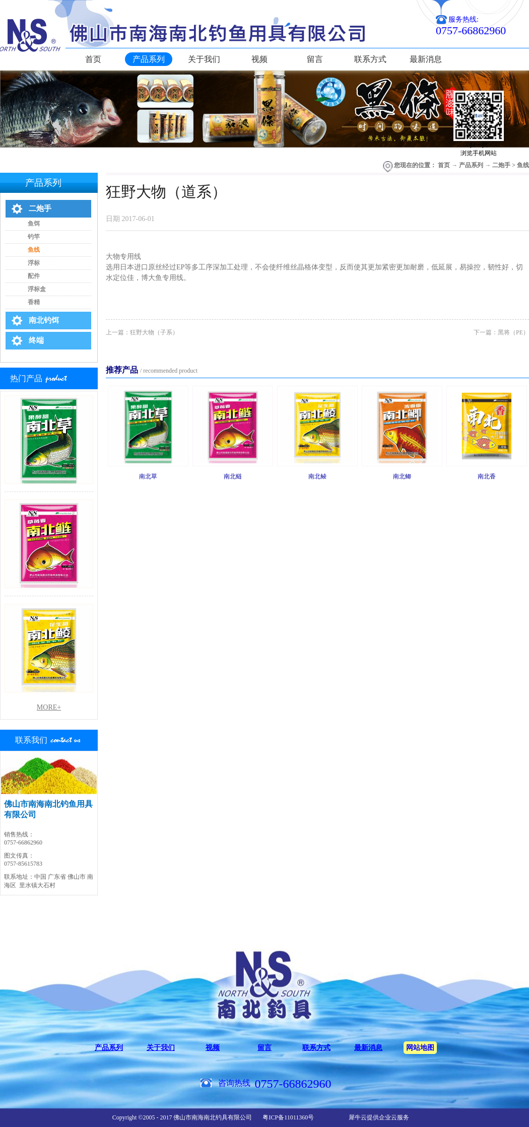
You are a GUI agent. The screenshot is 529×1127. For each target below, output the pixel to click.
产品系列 (471, 165)
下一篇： (501, 332)
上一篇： (142, 332)
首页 (93, 59)
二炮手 (501, 165)
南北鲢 (233, 476)
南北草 (148, 476)
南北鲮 (317, 476)
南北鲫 (402, 476)
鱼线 (523, 165)
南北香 (487, 476)
